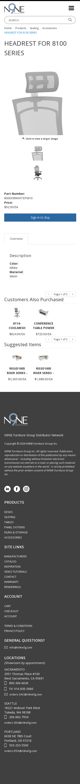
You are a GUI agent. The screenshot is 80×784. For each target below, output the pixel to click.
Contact (10, 577)
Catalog (10, 561)
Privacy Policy (14, 631)
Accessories (13, 537)
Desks (8, 512)
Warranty (11, 582)
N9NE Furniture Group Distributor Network (33, 435)
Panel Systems (14, 527)
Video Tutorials (15, 572)
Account (10, 616)
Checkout (11, 611)
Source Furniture (25, 8)
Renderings (12, 587)
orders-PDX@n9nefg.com (20, 751)
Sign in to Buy (40, 217)
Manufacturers (15, 556)
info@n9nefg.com (20, 647)
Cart (7, 606)
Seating (9, 517)
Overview (16, 239)
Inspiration (12, 566)
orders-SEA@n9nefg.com (20, 723)
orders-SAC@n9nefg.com (25, 694)
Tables (9, 522)
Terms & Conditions (18, 626)
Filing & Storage (16, 532)
